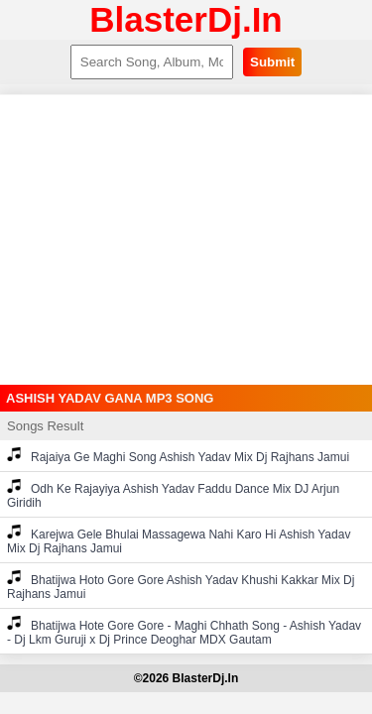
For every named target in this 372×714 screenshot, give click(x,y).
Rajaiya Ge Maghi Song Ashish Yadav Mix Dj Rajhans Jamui (178, 455)
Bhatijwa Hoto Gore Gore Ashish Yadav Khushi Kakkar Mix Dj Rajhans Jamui (180, 585)
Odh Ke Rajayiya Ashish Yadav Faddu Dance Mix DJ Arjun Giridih (173, 494)
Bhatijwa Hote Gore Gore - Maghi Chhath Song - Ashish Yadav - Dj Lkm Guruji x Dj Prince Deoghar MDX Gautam (184, 631)
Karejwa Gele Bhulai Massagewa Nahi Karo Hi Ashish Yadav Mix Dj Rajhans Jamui (178, 540)
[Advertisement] (186, 240)
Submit (272, 62)
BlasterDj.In (186, 19)
